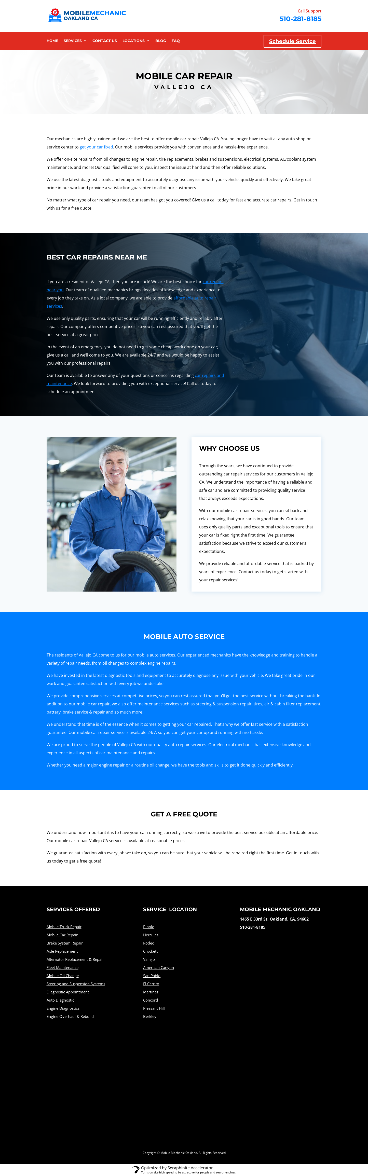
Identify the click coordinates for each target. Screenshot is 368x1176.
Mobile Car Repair (62, 934)
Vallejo (149, 959)
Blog (160, 41)
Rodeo (148, 943)
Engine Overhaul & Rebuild (70, 1016)
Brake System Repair (65, 943)
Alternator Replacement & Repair (75, 959)
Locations (133, 41)
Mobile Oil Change (63, 975)
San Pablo (151, 975)
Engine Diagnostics (63, 1008)
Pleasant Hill (154, 1008)
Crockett (150, 951)
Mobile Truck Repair (64, 926)
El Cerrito (151, 983)
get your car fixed (96, 147)
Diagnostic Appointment (68, 991)
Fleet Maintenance (62, 967)
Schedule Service (292, 41)
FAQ (176, 41)
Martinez (150, 991)
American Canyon (158, 967)
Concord (150, 1000)
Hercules (150, 934)
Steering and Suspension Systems (76, 983)
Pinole (148, 926)
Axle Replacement (62, 951)
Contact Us (104, 41)
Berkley (149, 1016)
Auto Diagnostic (60, 1000)
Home (52, 41)
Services (73, 41)
